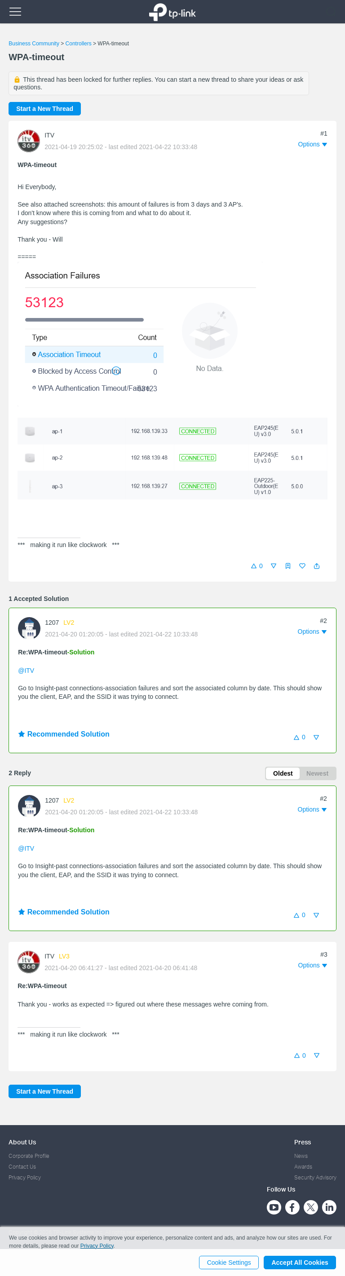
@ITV (26, 670)
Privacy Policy (25, 1177)
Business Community (34, 43)
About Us (22, 1142)
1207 (52, 622)
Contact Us (22, 1166)
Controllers (79, 43)
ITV (49, 135)
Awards (303, 1166)
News (301, 1155)
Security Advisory (315, 1177)
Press (302, 1142)
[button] (316, 566)
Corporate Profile (29, 1155)
